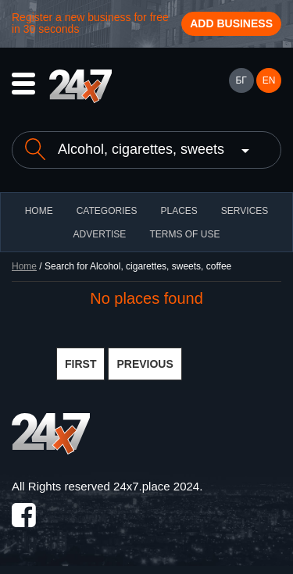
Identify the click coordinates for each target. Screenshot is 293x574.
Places (178, 210)
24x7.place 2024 (156, 486)
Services (244, 210)
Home (24, 266)
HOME (39, 210)
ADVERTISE (100, 234)
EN (269, 80)
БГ (240, 80)
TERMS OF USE (184, 234)
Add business (231, 23)
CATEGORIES (107, 210)
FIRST (80, 364)
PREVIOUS (144, 364)
